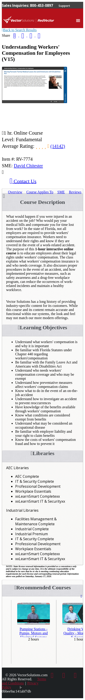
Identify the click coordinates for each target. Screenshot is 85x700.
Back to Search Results (19, 30)
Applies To (39, 192)
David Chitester (28, 165)
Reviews (75, 192)
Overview (15, 192)
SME (61, 192)
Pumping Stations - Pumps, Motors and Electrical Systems (33, 632)
